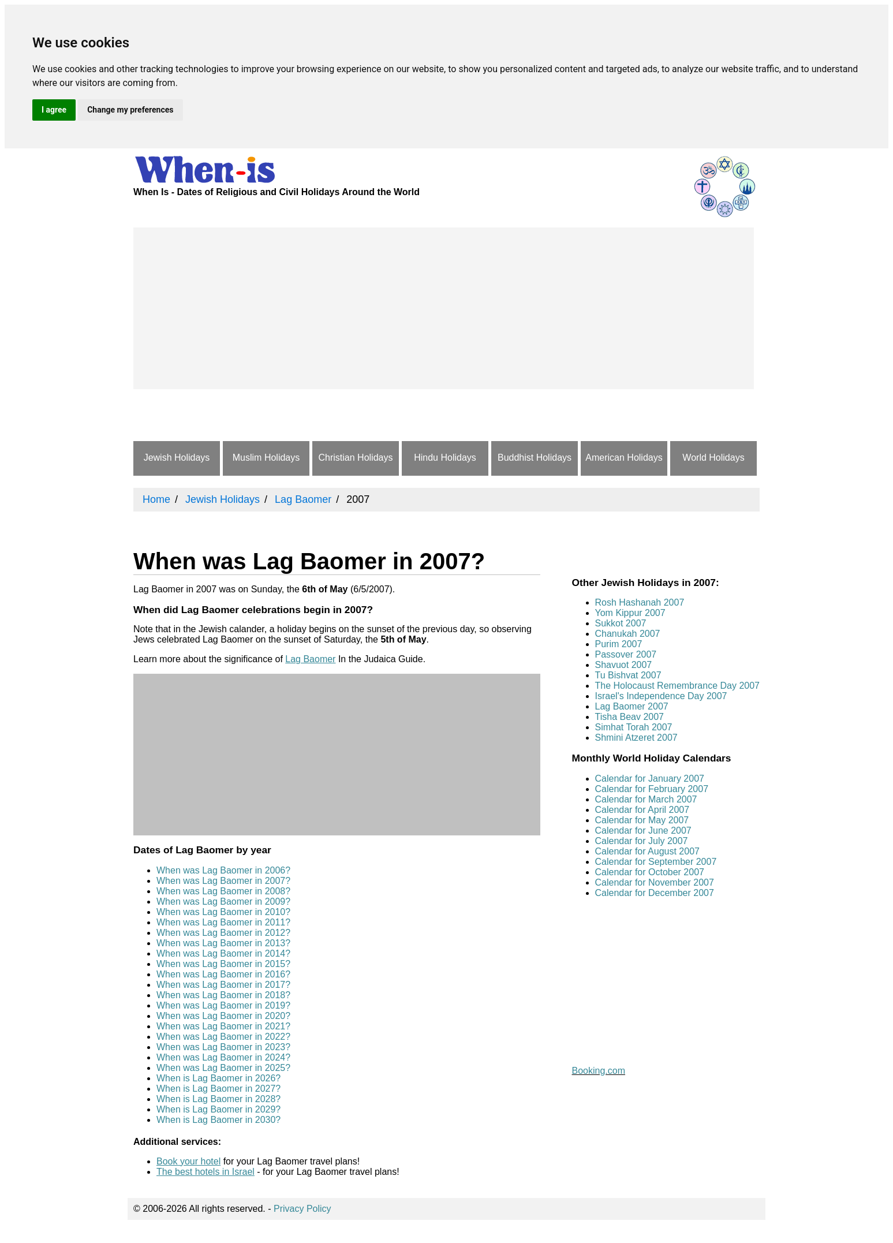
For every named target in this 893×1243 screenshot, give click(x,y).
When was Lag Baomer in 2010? (223, 912)
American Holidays (623, 457)
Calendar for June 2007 (643, 830)
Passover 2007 (626, 654)
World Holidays (713, 457)
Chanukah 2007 (627, 634)
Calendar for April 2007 (642, 810)
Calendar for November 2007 (654, 882)
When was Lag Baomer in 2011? (223, 922)
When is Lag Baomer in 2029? (218, 1109)
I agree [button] (54, 109)
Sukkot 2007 (621, 623)
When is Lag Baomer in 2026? (218, 1078)
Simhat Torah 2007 (633, 727)
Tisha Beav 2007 (629, 717)
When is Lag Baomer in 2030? (218, 1120)
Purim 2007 (618, 644)
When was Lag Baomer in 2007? (223, 881)
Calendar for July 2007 (641, 841)
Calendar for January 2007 (649, 778)
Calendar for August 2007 (647, 851)
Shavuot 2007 (623, 665)
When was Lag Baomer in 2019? (223, 1005)
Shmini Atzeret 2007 (636, 737)
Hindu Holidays (445, 457)
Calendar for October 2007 (649, 872)
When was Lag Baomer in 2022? (223, 1037)
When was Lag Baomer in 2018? (223, 995)
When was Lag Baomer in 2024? (223, 1057)
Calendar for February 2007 (652, 789)
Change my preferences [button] (130, 109)
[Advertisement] (443, 308)
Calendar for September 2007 (656, 862)
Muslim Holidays (266, 457)
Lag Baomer (310, 659)
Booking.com (599, 1071)
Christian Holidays (356, 457)
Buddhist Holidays (534, 457)
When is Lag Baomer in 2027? (218, 1088)
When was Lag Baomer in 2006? (223, 870)
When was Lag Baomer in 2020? (223, 1016)
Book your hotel (188, 1161)
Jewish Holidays (177, 457)
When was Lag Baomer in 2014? (223, 953)
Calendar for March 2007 (646, 799)
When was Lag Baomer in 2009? (223, 901)
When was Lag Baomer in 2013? (223, 943)
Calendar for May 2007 (642, 820)
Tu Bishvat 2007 (628, 675)
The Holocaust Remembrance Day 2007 (677, 685)
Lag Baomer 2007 (631, 706)
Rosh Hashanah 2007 (640, 602)
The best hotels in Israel (205, 1172)
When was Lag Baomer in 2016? (223, 974)
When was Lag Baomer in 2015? (223, 964)
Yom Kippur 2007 (630, 613)
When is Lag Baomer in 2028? (218, 1099)
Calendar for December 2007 (654, 893)
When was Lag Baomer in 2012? (223, 933)
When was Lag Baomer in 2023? (223, 1047)
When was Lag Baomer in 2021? (223, 1026)
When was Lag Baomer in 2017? (223, 985)
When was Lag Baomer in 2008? (223, 891)
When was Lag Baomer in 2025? (223, 1068)
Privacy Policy (302, 1209)
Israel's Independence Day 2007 (661, 696)
